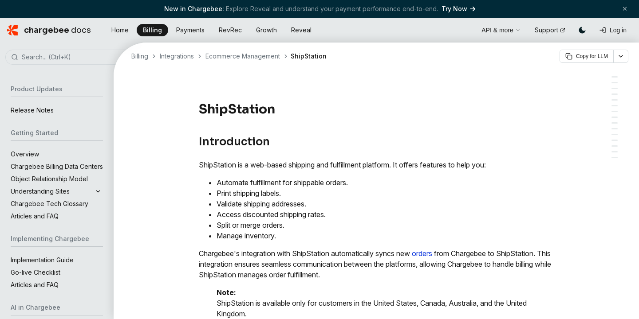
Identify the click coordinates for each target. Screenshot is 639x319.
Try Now (458, 8)
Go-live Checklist (35, 272)
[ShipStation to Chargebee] (614, 146)
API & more (501, 30)
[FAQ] (614, 151)
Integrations (177, 56)
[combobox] (70, 58)
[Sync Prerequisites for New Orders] (614, 105)
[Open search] (465, 29)
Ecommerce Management (242, 56)
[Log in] (613, 30)
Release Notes (32, 110)
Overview (25, 154)
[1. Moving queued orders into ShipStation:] (614, 94)
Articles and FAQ (35, 216)
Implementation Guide (42, 260)
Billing (152, 30)
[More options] (621, 56)
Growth (266, 30)
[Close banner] (625, 8)
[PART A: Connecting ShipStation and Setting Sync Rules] (614, 117)
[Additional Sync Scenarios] (614, 134)
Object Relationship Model (49, 179)
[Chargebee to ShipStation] (614, 140)
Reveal (301, 30)
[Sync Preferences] (614, 128)
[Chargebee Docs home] (49, 30)
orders (422, 253)
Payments (190, 30)
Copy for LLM (586, 56)
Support (550, 30)
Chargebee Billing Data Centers (57, 166)
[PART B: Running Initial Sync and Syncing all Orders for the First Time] (614, 123)
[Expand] (98, 191)
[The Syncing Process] (614, 88)
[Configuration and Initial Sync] (614, 111)
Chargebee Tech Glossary (49, 203)
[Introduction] (614, 77)
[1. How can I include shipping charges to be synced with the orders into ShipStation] (614, 157)
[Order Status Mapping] (614, 82)
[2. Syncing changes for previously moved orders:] (614, 100)
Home (120, 30)
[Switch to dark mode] (582, 30)
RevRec (230, 30)
